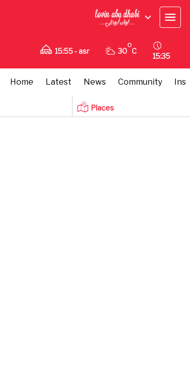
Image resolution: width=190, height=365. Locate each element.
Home (21, 82)
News (95, 82)
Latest (58, 82)
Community (140, 82)
